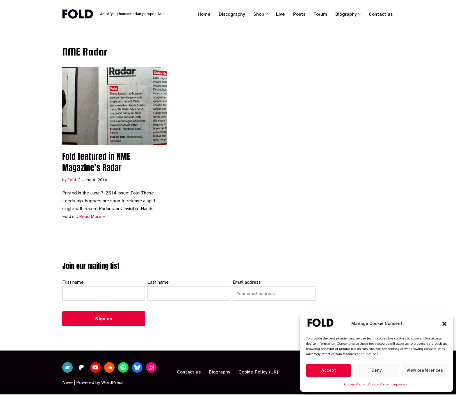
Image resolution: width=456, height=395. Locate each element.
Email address (247, 283)
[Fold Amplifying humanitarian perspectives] (113, 14)
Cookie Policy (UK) (258, 372)
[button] (444, 324)
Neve (67, 383)
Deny (376, 370)
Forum (320, 14)
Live (280, 14)
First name (72, 283)
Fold (71, 180)
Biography (219, 372)
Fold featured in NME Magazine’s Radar (96, 162)
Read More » (92, 217)
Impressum (400, 384)
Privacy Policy (378, 384)
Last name (158, 283)
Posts (299, 14)
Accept (328, 370)
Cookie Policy (354, 384)
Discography (232, 14)
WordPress (112, 383)
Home (204, 14)
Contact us (381, 14)
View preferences (425, 370)
